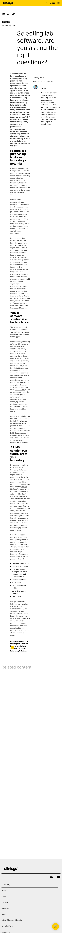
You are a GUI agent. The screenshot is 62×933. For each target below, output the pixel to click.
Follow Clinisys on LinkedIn (12, 920)
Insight (6, 21)
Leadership (6, 908)
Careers (4, 896)
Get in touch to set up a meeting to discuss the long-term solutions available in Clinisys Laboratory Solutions (19, 646)
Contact (5, 914)
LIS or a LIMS (20, 390)
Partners (5, 902)
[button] (47, 3)
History (4, 891)
